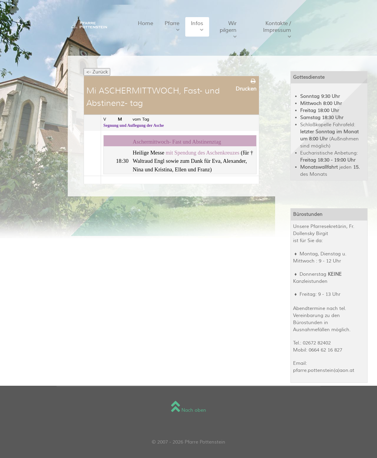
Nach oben (188, 410)
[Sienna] (88, 24)
